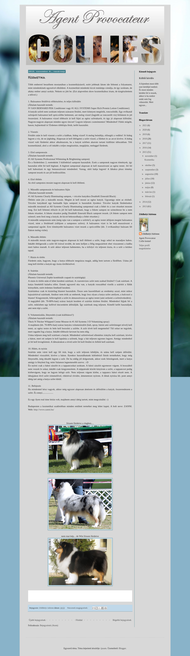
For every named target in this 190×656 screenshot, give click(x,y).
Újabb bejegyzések (37, 620)
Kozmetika (36, 77)
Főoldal (79, 620)
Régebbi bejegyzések (122, 620)
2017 (144, 143)
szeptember (150, 170)
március (149, 192)
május (148, 187)
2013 (144, 206)
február (148, 196)
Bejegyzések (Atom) (49, 625)
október (148, 165)
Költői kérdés (146, 78)
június (148, 183)
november (149, 156)
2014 (144, 202)
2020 (144, 130)
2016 (144, 148)
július (148, 178)
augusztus (149, 174)
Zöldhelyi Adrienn (150, 234)
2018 (144, 139)
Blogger (122, 648)
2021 (144, 125)
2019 (144, 134)
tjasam (104, 648)
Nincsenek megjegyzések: (77, 608)
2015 (144, 152)
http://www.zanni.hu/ (44, 409)
